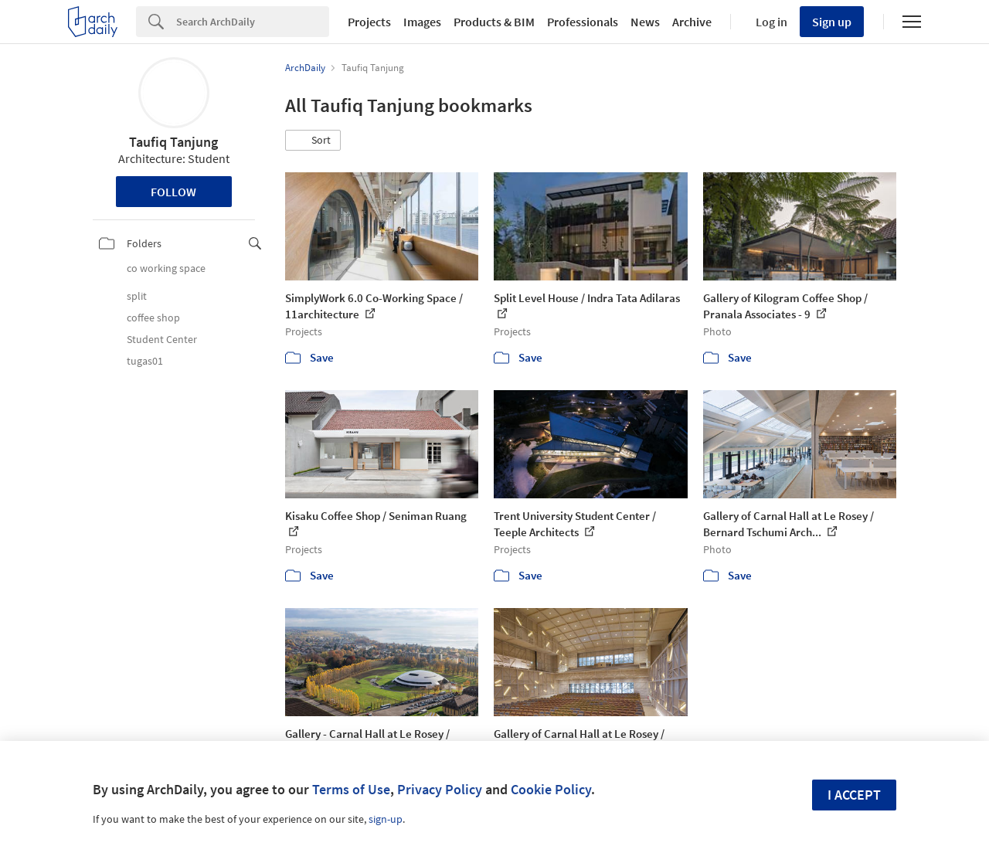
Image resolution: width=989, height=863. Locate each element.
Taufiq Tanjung (173, 142)
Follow (173, 191)
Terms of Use (351, 789)
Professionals (582, 21)
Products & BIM (494, 21)
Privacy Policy (439, 789)
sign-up (386, 819)
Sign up (831, 21)
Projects (369, 21)
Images (422, 21)
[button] (313, 140)
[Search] (252, 21)
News (645, 21)
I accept (854, 795)
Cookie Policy (551, 789)
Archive (692, 21)
